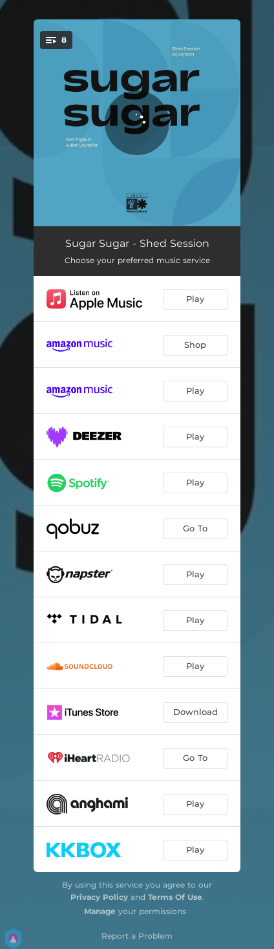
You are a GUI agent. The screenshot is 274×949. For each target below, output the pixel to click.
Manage (100, 911)
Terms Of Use (175, 897)
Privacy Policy (99, 897)
